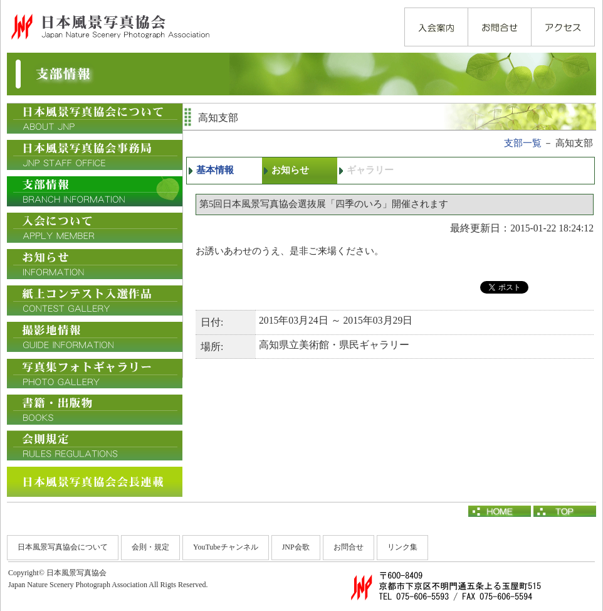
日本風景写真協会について (63, 547)
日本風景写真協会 (109, 26)
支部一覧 (523, 143)
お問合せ (348, 547)
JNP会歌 (296, 547)
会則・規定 (150, 547)
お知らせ (290, 170)
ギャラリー (370, 170)
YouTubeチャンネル (225, 547)
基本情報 (215, 170)
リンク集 (402, 547)
